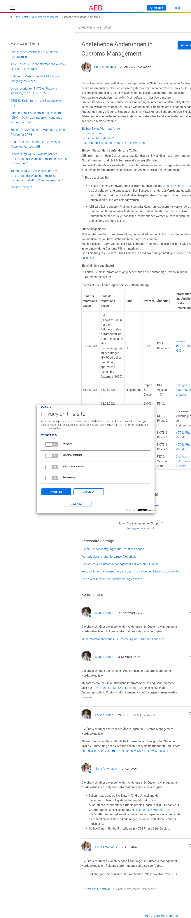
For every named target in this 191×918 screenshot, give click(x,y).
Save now (76, 503)
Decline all (88, 491)
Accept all (56, 491)
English (46, 407)
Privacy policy (49, 434)
